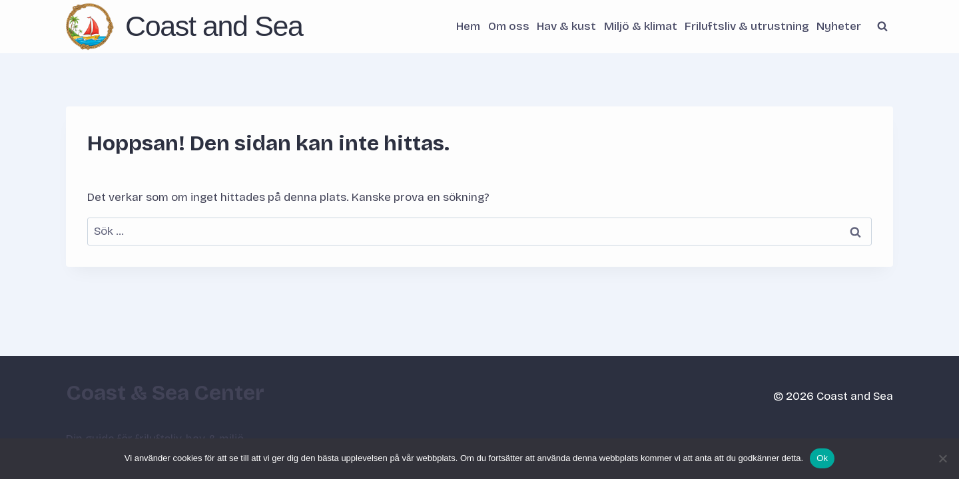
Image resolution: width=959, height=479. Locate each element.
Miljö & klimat (640, 26)
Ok (822, 458)
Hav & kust (566, 26)
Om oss (508, 26)
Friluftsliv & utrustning (747, 26)
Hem (468, 26)
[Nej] (942, 458)
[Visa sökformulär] (882, 26)
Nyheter (838, 26)
